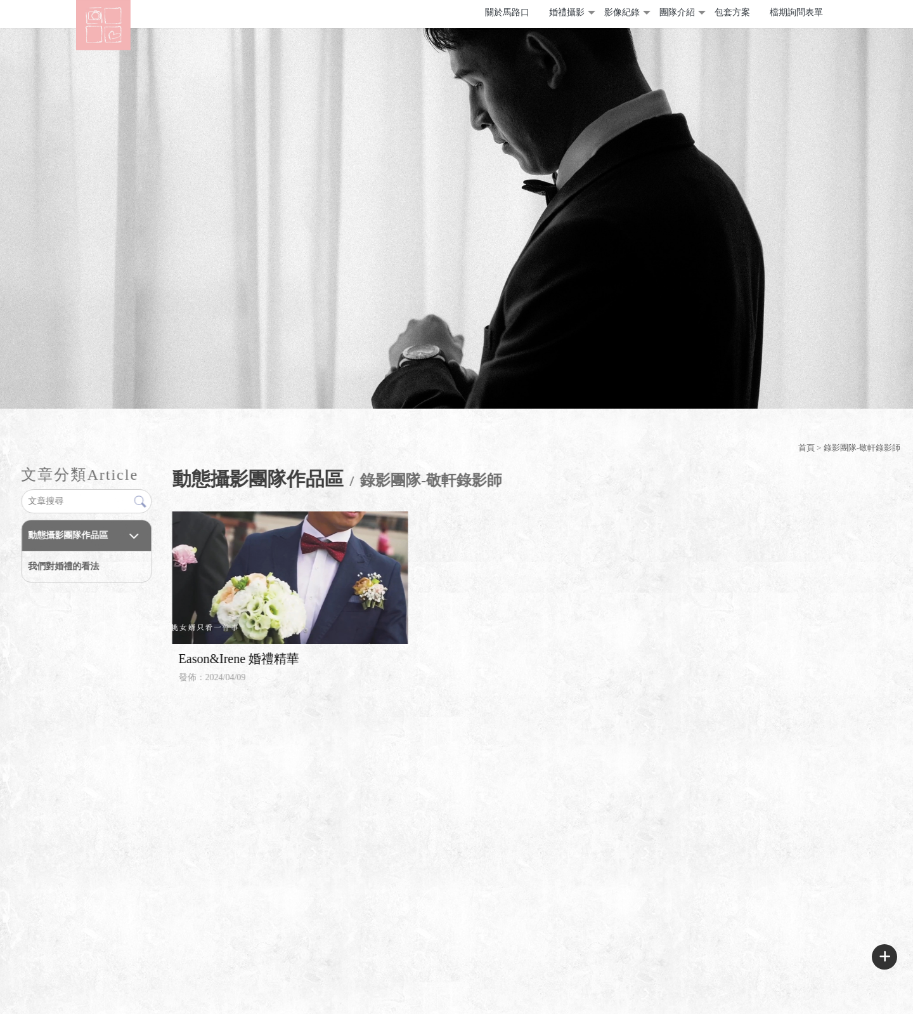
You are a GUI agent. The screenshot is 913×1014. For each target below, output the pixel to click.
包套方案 (732, 12)
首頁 (806, 447)
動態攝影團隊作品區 (68, 535)
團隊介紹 (677, 12)
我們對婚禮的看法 (63, 566)
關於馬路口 (507, 12)
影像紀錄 (622, 12)
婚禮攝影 (567, 12)
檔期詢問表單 (796, 12)
